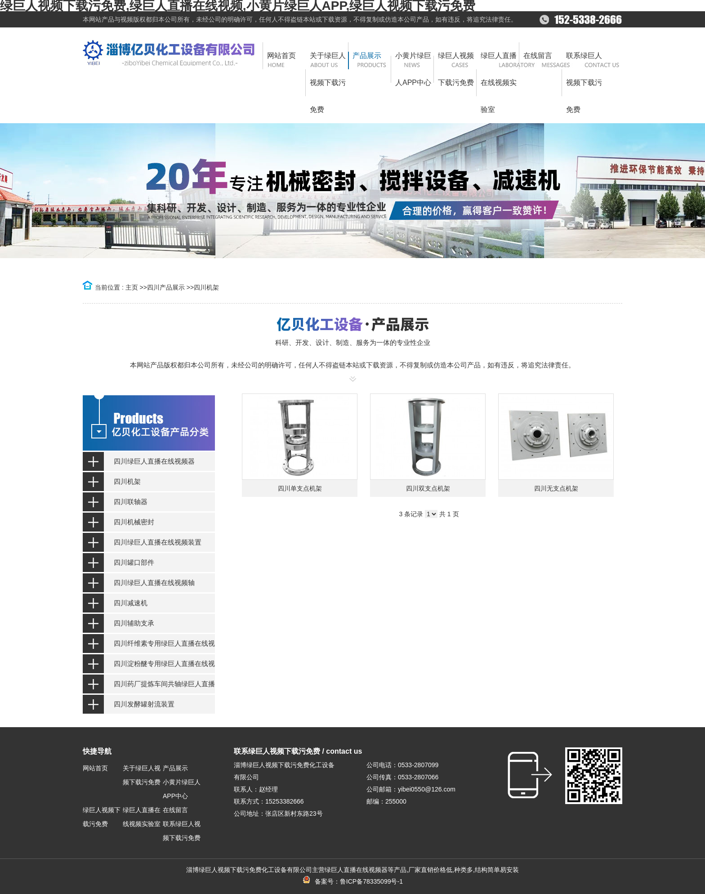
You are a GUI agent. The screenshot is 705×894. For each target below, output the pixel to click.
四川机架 (206, 287)
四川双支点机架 (428, 488)
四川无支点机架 (556, 488)
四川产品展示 (166, 287)
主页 (131, 287)
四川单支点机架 (300, 488)
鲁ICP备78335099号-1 (371, 881)
